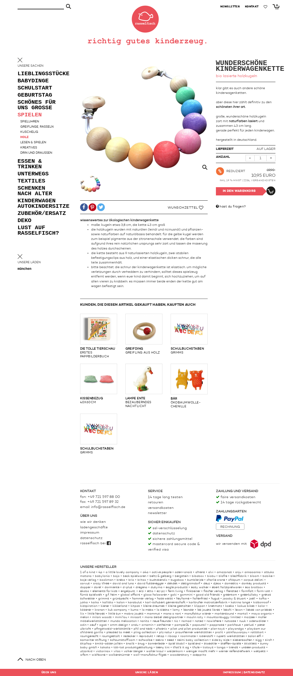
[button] (84, 207)
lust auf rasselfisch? (38, 230)
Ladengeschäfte (94, 527)
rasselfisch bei (95, 543)
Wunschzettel (186, 207)
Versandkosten (263, 180)
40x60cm (98, 384)
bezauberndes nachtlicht (143, 386)
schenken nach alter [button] (35, 191)
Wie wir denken (93, 522)
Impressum (89, 532)
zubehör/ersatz (39, 214)
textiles (31, 181)
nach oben (36, 659)
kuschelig (29, 132)
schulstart (35, 88)
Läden (146, 672)
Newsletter (157, 513)
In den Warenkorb (239, 191)
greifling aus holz (143, 334)
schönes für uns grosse (37, 105)
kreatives (28, 147)
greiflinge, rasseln (36, 126)
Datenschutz (91, 538)
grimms (189, 334)
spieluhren (29, 121)
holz (24, 137)
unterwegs (33, 174)
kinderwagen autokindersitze (39, 203)
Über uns (48, 672)
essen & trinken (30, 164)
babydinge (33, 81)
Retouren (155, 502)
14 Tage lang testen (165, 497)
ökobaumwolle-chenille (189, 386)
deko (24, 221)
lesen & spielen (33, 142)
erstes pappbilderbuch (98, 336)
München (24, 269)
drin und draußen (36, 153)
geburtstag (35, 95)
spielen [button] (30, 115)
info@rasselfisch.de (108, 507)
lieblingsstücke (39, 74)
